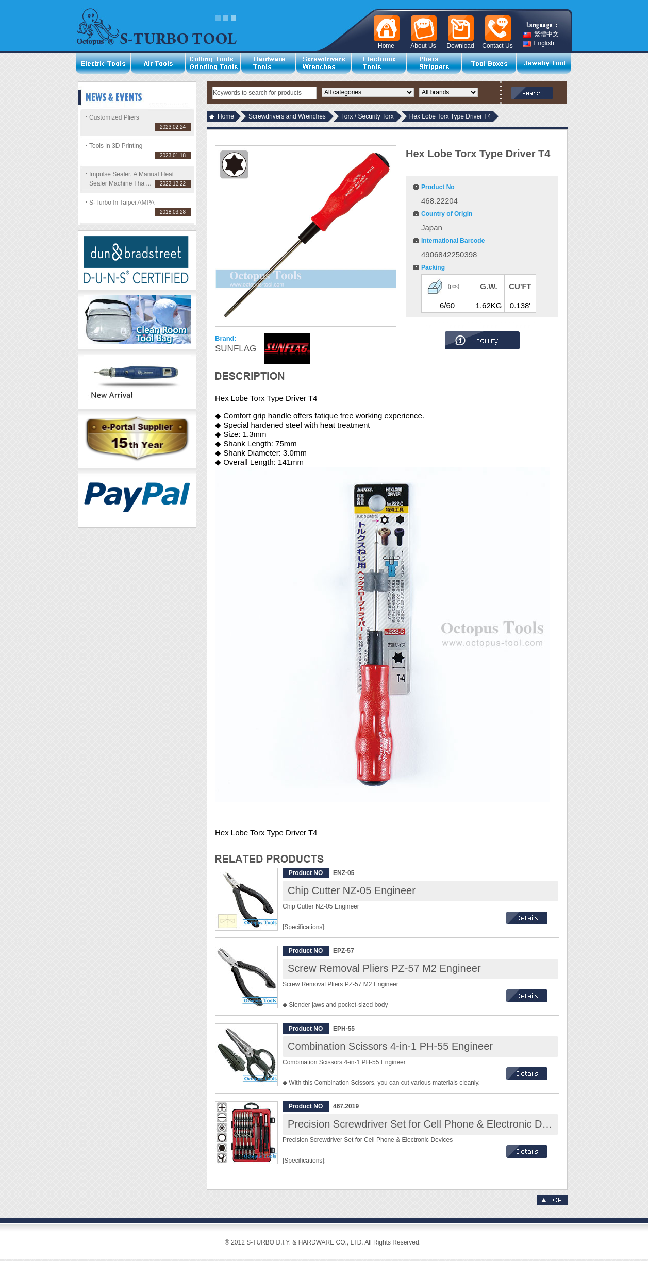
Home (226, 116)
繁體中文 (541, 34)
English (538, 43)
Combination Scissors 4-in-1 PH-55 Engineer (390, 1046)
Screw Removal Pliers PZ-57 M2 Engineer (384, 968)
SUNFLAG (235, 349)
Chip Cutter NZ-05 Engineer (352, 890)
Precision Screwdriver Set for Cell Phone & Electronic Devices (429, 1124)
